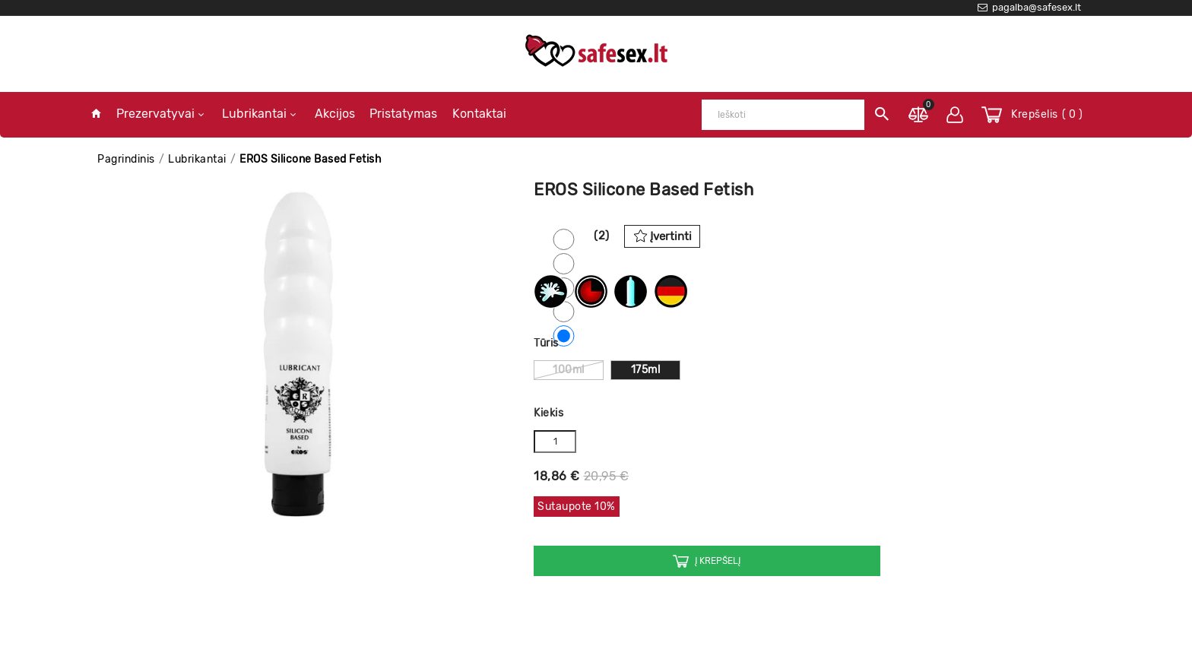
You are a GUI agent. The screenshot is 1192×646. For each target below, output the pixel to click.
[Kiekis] (555, 441)
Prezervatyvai (160, 113)
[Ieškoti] (783, 114)
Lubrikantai (259, 113)
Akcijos (335, 113)
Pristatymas (403, 113)
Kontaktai (479, 113)
